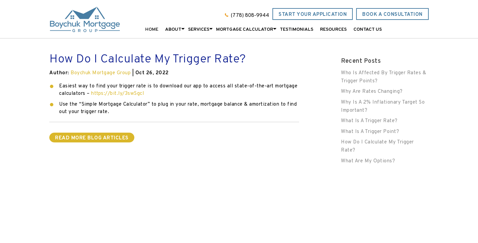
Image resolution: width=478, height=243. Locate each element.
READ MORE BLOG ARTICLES (92, 138)
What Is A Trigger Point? (370, 132)
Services (198, 29)
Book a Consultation (392, 14)
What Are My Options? (368, 161)
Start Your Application (312, 14)
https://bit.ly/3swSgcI (117, 93)
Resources (333, 29)
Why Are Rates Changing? (372, 91)
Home (151, 29)
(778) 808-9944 (250, 15)
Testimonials (296, 29)
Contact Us (367, 29)
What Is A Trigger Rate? (369, 121)
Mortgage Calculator (244, 29)
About (173, 29)
